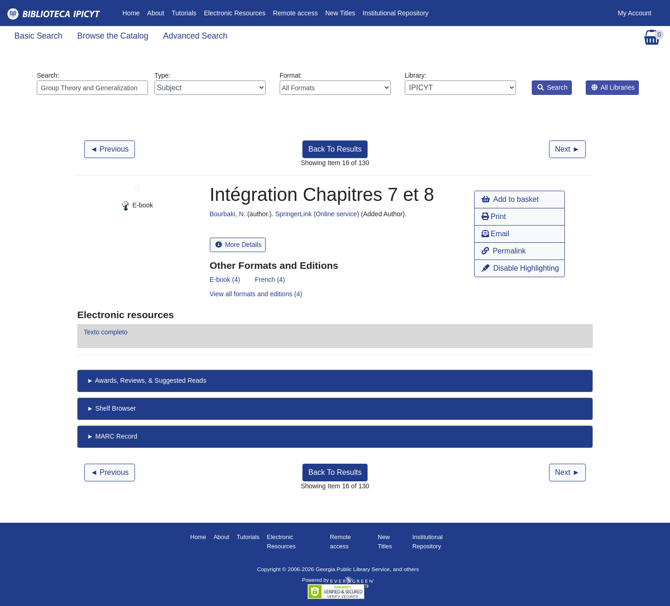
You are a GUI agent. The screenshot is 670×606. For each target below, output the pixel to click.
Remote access (295, 13)
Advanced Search (195, 35)
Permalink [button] (504, 251)
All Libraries (613, 87)
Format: (335, 83)
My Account (634, 13)
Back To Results (335, 149)
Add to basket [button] (510, 199)
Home (132, 12)
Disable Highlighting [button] (520, 268)
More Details (238, 244)
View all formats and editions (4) (256, 294)
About (155, 13)
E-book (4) (225, 279)
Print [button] (494, 216)
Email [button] (495, 234)
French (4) (270, 279)
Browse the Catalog (112, 35)
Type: (210, 83)
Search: (92, 83)
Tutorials (184, 13)
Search (552, 87)
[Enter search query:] (92, 87)
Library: (460, 83)
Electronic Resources (234, 13)
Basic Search (38, 35)
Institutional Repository (395, 13)
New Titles (340, 13)
